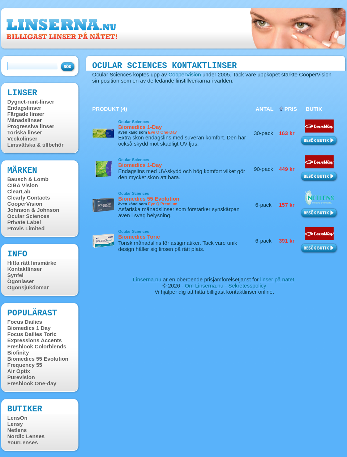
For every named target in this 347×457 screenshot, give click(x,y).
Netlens (17, 430)
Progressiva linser (30, 126)
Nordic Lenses (25, 436)
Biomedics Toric (139, 237)
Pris (290, 109)
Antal (265, 109)
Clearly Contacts (28, 197)
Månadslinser (24, 120)
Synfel (15, 275)
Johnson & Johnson (33, 210)
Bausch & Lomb (27, 179)
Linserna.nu (147, 279)
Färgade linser (25, 114)
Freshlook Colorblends (36, 346)
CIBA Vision (22, 185)
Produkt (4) (109, 109)
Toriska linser (24, 132)
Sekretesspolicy (247, 285)
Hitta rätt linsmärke (31, 263)
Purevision (21, 377)
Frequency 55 (24, 365)
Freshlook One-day (31, 383)
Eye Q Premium (162, 204)
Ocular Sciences (28, 216)
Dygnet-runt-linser (30, 101)
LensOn (17, 418)
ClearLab (18, 191)
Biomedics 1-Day (140, 127)
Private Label (24, 222)
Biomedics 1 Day (29, 328)
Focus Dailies (24, 322)
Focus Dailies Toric (31, 334)
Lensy (15, 424)
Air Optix (18, 371)
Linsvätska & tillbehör (35, 145)
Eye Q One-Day (162, 132)
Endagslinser (24, 108)
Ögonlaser (20, 281)
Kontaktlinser (24, 269)
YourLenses (22, 442)
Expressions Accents (34, 340)
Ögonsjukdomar (28, 287)
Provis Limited (25, 228)
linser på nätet (277, 279)
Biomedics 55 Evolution (37, 359)
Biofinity (18, 352)
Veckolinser (22, 138)
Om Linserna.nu (204, 285)
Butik (314, 109)
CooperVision (24, 204)
